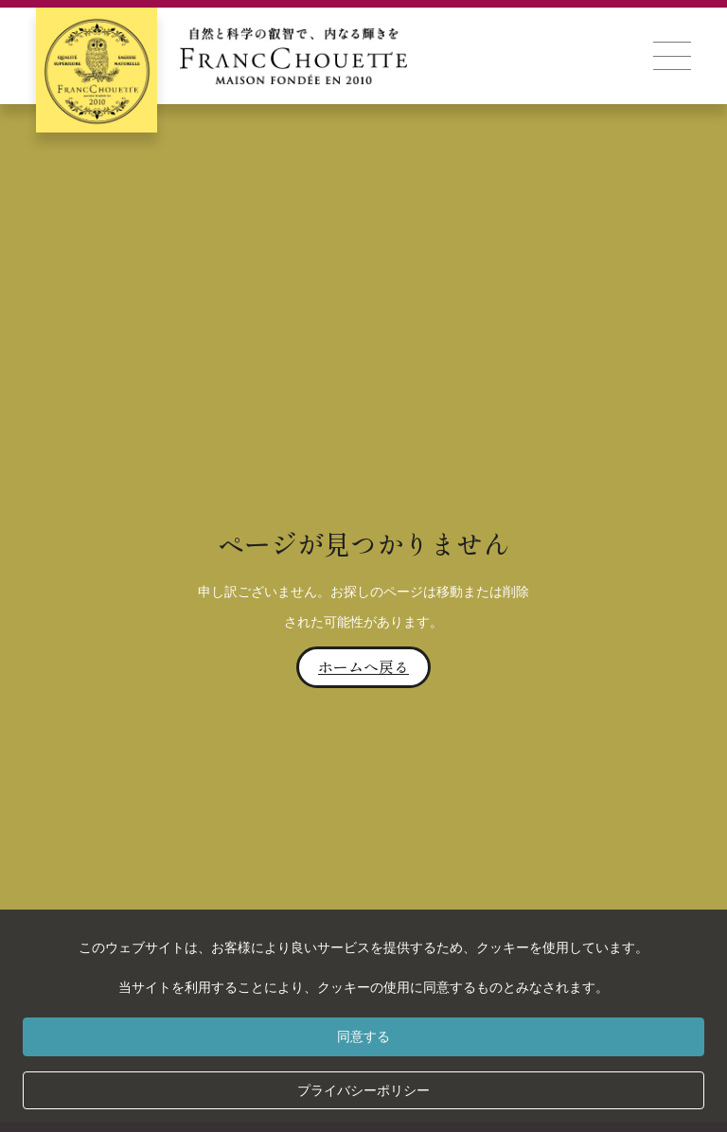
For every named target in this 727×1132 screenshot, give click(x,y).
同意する (363, 1036)
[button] (672, 56)
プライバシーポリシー (363, 1090)
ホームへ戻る (363, 666)
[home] (221, 55)
